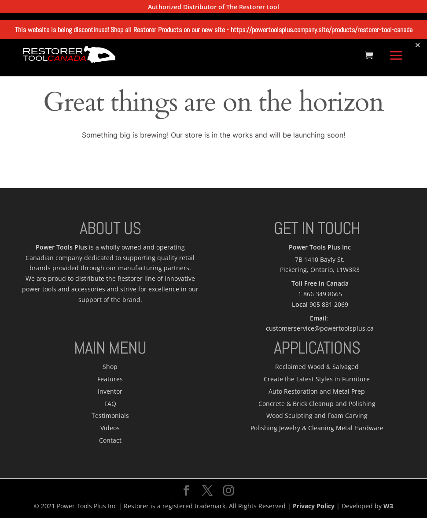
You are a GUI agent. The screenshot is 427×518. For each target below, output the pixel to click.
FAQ (110, 403)
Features (110, 379)
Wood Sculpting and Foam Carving (317, 415)
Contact (110, 440)
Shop (110, 366)
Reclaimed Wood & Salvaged (317, 366)
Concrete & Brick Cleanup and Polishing (316, 403)
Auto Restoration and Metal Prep (317, 391)
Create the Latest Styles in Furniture (317, 379)
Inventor (110, 391)
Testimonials (110, 415)
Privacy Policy (314, 506)
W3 (388, 506)
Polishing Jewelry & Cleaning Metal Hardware (316, 428)
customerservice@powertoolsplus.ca (320, 328)
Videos (110, 428)
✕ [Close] (417, 44)
